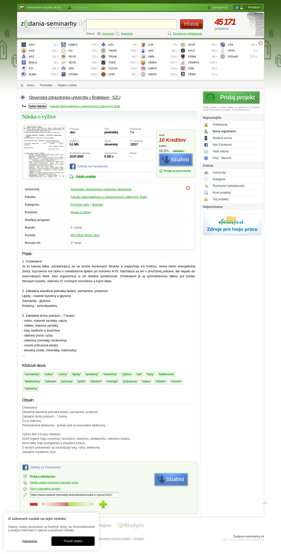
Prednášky (46, 85)
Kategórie (127, 33)
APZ (43, 56)
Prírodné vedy (80, 204)
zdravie (50, 381)
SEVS (83, 62)
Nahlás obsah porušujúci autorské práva (54, 482)
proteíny (92, 374)
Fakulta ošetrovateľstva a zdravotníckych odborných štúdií (85, 106)
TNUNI (123, 51)
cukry (63, 374)
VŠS (242, 45)
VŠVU (242, 51)
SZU (123, 45)
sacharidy (32, 374)
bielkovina (166, 374)
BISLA (43, 62)
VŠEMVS (202, 62)
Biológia (97, 204)
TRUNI (123, 56)
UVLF (202, 51)
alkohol (96, 381)
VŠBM (202, 56)
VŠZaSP (242, 56)
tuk (139, 374)
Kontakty (138, 538)
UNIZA (163, 74)
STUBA (83, 74)
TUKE (123, 62)
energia (112, 381)
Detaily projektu (86, 176)
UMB (163, 56)
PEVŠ (83, 56)
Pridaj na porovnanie (177, 170)
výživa (126, 374)
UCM (123, 74)
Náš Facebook (222, 144)
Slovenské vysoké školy (44, 7)
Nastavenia (29, 541)
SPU (83, 68)
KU (83, 51)
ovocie (176, 381)
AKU (43, 45)
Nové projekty (222, 192)
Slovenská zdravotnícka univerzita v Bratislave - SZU (74, 97)
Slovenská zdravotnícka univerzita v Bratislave (101, 189)
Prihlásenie (220, 124)
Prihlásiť (254, 7)
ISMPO (83, 45)
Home (30, 85)
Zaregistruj (219, 7)
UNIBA (163, 62)
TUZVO (123, 68)
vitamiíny (110, 374)
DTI (43, 68)
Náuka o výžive (67, 85)
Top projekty (221, 199)
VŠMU (202, 74)
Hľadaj (191, 24)
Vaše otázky (221, 151)
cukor (49, 374)
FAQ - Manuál (222, 158)
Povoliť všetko (73, 541)
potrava (67, 381)
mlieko (161, 381)
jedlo (81, 381)
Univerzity (108, 33)
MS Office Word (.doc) (85, 235)
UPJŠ (202, 45)
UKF (163, 51)
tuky (150, 374)
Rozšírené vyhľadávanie (187, 33)
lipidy (76, 374)
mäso (146, 381)
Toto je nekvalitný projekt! (45, 488)
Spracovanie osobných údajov (113, 538)
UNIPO (163, 68)
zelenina (31, 388)
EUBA (43, 74)
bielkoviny (32, 381)
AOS (43, 51)
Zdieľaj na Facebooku (92, 166)
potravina (130, 381)
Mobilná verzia (222, 138)
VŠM (202, 68)
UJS (163, 45)
